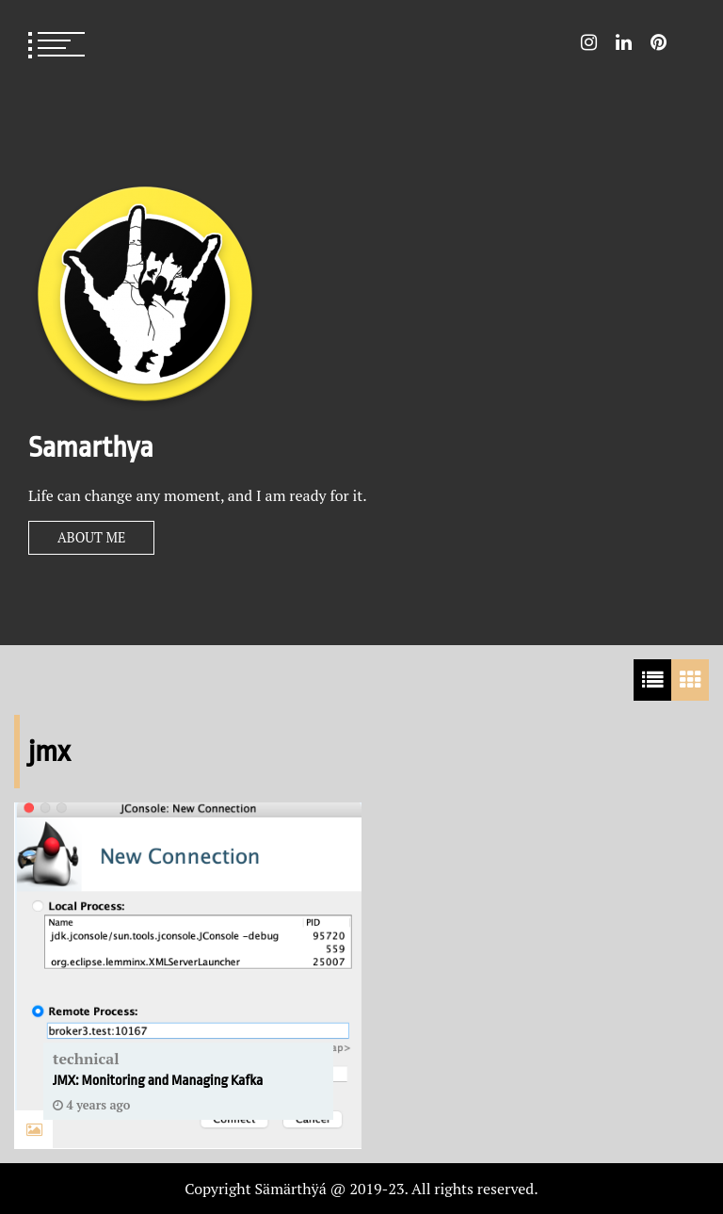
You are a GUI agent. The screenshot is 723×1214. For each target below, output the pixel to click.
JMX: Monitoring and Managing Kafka (158, 1081)
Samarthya (90, 447)
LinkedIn (623, 42)
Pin (658, 42)
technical (86, 1058)
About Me (91, 537)
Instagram (588, 42)
